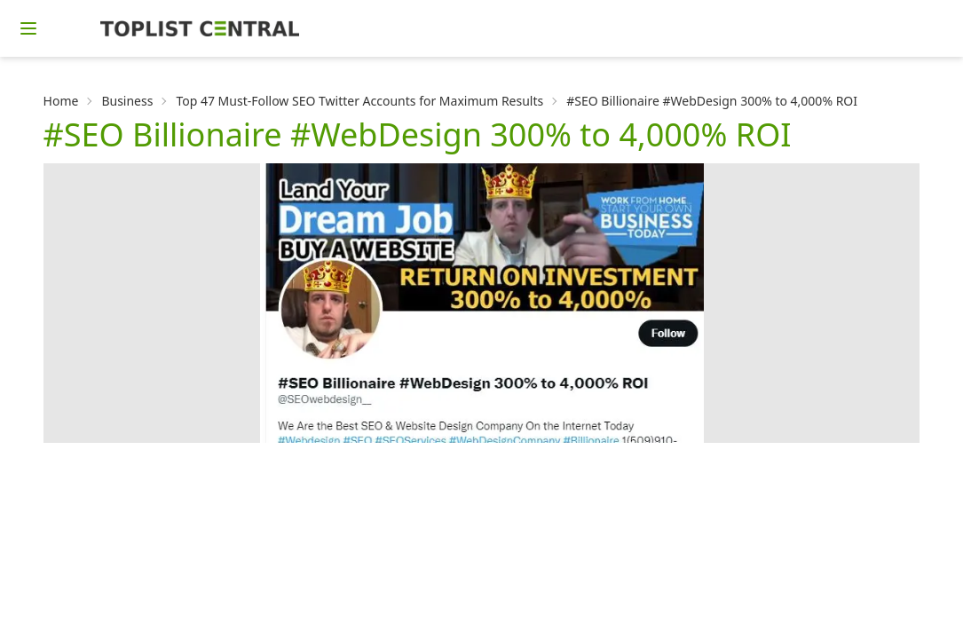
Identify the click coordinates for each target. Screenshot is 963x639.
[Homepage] (199, 28)
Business (127, 100)
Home (61, 100)
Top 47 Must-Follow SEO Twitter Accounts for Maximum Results (359, 100)
